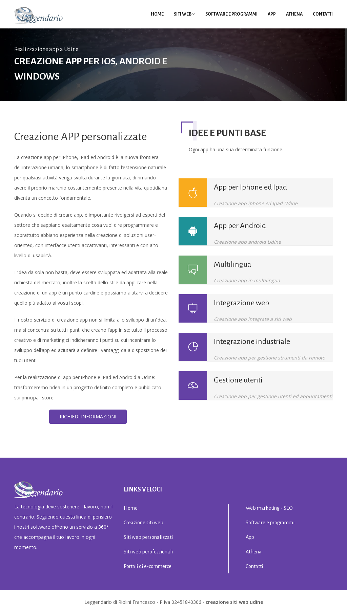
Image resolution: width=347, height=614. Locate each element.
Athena (294, 14)
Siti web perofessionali (148, 551)
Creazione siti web (143, 522)
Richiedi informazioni (88, 416)
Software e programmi (231, 14)
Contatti (323, 14)
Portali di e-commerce (147, 566)
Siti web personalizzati (148, 537)
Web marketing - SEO (269, 508)
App (272, 14)
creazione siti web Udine (234, 602)
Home (157, 14)
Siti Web (184, 14)
